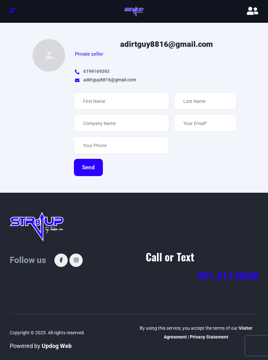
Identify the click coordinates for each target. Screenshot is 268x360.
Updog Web (57, 345)
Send (88, 167)
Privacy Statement (209, 336)
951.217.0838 (227, 276)
